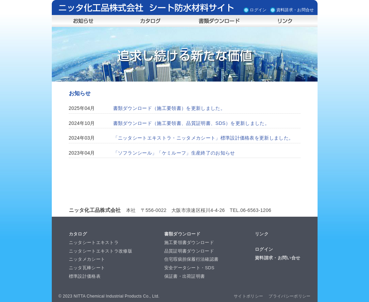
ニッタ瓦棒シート (87, 267)
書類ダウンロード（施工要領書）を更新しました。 (169, 108)
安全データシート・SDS (189, 267)
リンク (261, 233)
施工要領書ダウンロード (189, 242)
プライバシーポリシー (289, 296)
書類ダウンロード (182, 233)
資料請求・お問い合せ (277, 257)
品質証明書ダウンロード (189, 251)
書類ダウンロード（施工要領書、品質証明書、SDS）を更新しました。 (191, 123)
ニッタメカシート (87, 259)
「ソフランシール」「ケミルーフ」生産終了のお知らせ (174, 153)
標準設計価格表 (85, 276)
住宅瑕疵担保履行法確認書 (191, 259)
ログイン (258, 9)
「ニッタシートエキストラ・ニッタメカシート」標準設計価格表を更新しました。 (203, 138)
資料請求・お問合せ (295, 9)
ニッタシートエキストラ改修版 (100, 251)
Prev (60, 54)
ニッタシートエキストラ (94, 242)
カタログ (78, 233)
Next (308, 54)
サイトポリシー (248, 296)
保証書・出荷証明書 (184, 276)
